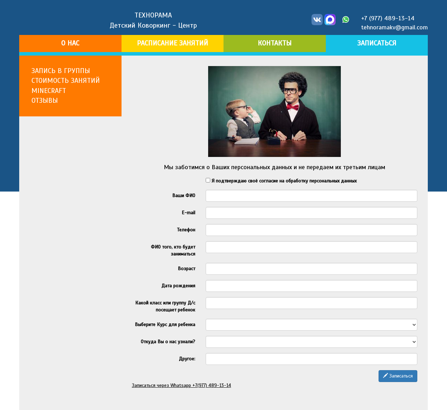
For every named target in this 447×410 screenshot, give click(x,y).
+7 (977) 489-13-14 (388, 18)
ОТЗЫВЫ (44, 100)
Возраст (186, 269)
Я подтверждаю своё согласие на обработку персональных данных (281, 181)
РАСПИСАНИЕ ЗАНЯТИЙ (172, 43)
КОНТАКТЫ (275, 43)
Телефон (186, 230)
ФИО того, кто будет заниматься (173, 250)
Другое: (187, 359)
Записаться (398, 376)
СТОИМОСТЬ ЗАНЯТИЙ (65, 80)
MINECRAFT (48, 90)
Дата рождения (178, 286)
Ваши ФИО (183, 196)
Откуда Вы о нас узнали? (168, 342)
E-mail (188, 213)
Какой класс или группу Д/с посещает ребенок (165, 306)
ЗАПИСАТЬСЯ (376, 43)
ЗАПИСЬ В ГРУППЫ (60, 70)
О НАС (70, 43)
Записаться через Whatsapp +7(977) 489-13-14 (181, 385)
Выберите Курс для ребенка (165, 325)
